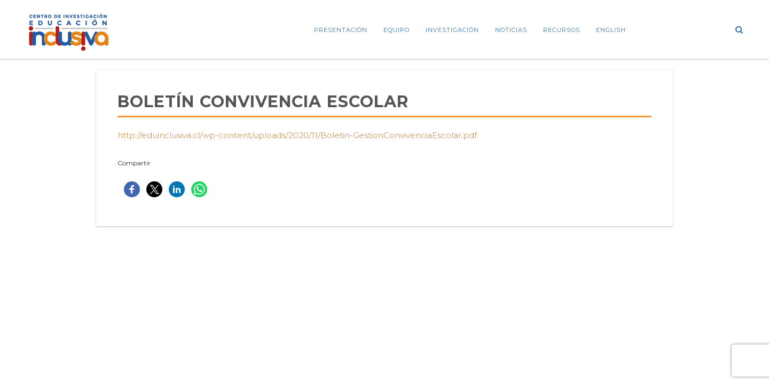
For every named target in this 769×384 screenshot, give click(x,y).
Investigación (452, 30)
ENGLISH (611, 30)
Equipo (396, 30)
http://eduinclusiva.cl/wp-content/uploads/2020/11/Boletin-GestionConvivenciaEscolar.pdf (297, 135)
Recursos (561, 30)
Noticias (511, 30)
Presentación (340, 30)
